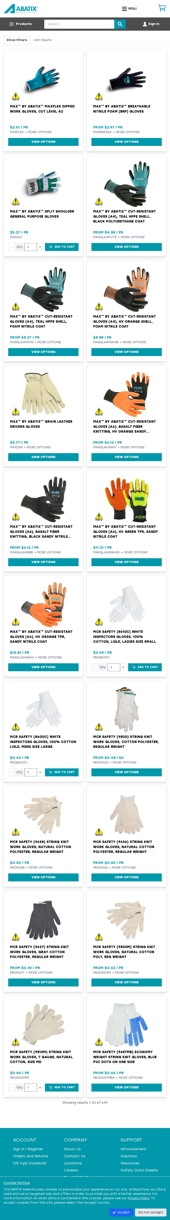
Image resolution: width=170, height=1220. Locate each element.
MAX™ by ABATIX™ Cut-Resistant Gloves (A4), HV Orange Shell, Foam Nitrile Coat (124, 321)
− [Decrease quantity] (11, 247)
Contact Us (74, 1156)
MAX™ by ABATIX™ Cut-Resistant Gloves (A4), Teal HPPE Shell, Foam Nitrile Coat (41, 321)
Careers (71, 1170)
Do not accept (151, 1212)
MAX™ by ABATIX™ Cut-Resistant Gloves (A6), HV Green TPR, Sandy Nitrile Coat (125, 532)
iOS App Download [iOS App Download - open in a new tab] (29, 1163)
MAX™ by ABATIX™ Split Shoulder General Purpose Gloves (42, 214)
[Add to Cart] (62, 247)
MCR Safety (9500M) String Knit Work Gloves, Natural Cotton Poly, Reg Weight (124, 952)
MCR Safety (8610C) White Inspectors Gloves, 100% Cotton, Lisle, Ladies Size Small (124, 637)
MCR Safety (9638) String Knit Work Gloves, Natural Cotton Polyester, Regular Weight (40, 847)
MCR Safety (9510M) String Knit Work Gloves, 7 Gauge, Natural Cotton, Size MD (41, 1057)
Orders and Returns (30, 1156)
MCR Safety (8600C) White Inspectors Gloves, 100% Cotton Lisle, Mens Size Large (43, 742)
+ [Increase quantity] (40, 247)
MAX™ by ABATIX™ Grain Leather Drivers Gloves (41, 424)
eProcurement (133, 1149)
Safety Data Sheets (139, 1170)
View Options (43, 142)
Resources (130, 1163)
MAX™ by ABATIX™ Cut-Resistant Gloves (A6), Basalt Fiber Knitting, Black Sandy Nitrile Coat (41, 532)
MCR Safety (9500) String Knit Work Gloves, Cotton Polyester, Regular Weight (126, 742)
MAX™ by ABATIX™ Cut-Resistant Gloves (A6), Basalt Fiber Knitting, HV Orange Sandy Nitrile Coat (124, 427)
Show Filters (16, 40)
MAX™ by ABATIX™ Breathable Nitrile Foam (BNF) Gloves (121, 108)
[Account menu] (151, 24)
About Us (72, 1149)
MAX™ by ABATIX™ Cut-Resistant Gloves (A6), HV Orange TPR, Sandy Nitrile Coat (41, 637)
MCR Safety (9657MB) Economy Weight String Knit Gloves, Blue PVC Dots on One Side (125, 1057)
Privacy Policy (138, 1198)
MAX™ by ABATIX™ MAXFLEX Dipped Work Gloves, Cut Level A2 (42, 108)
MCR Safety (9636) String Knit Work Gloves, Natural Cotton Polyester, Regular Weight (123, 847)
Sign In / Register (28, 1149)
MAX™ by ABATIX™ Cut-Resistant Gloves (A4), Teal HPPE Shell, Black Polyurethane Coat (124, 216)
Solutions (129, 1156)
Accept (121, 1212)
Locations (73, 1163)
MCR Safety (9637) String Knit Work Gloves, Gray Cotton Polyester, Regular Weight (39, 952)
